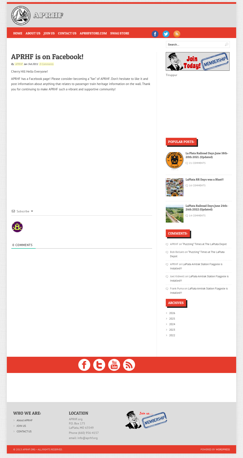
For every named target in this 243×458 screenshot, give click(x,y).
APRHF (19, 64)
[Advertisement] (152, 15)
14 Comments (197, 215)
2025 (172, 318)
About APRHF (25, 420)
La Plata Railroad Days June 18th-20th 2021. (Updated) (207, 155)
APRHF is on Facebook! (47, 56)
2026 (172, 313)
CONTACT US (24, 431)
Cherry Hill (18, 71)
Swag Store (119, 33)
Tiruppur (171, 75)
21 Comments (197, 162)
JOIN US (21, 426)
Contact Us (67, 33)
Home (17, 33)
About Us (33, 33)
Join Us (49, 33)
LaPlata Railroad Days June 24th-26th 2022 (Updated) (207, 207)
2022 (172, 335)
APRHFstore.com (93, 33)
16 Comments (197, 185)
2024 (172, 324)
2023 (172, 330)
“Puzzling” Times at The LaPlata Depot (205, 244)
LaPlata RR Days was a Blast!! (205, 179)
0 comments (46, 64)
